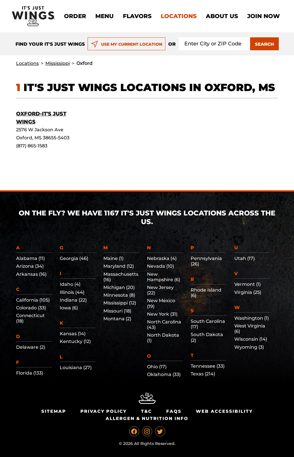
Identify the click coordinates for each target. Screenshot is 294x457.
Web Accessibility (224, 411)
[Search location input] (214, 43)
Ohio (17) (157, 366)
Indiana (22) (73, 300)
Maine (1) (113, 258)
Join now (263, 16)
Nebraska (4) (162, 258)
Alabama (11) (30, 258)
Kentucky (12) (75, 341)
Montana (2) (117, 318)
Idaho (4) (70, 284)
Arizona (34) (30, 266)
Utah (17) (244, 258)
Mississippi (57, 63)
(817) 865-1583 (31, 146)
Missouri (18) (117, 311)
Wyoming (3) (249, 347)
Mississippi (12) (119, 303)
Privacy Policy (103, 411)
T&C (146, 411)
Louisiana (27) (76, 367)
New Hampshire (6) (163, 276)
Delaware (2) (30, 347)
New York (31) (162, 314)
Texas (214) (203, 374)
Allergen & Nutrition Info (147, 418)
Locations (179, 16)
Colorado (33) (31, 308)
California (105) (33, 300)
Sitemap (53, 411)
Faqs (173, 411)
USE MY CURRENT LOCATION (126, 44)
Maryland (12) (118, 266)
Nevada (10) (160, 266)
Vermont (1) (247, 284)
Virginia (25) (247, 292)
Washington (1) (251, 318)
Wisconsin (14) (250, 339)
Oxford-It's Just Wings (41, 118)
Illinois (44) (72, 292)
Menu (104, 16)
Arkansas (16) (31, 274)
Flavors (137, 16)
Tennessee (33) (208, 366)
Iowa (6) (69, 308)
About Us (222, 16)
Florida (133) (29, 373)
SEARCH (264, 44)
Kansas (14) (73, 333)
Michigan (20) (119, 287)
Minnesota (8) (119, 295)
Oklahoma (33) (164, 374)
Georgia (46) (74, 258)
